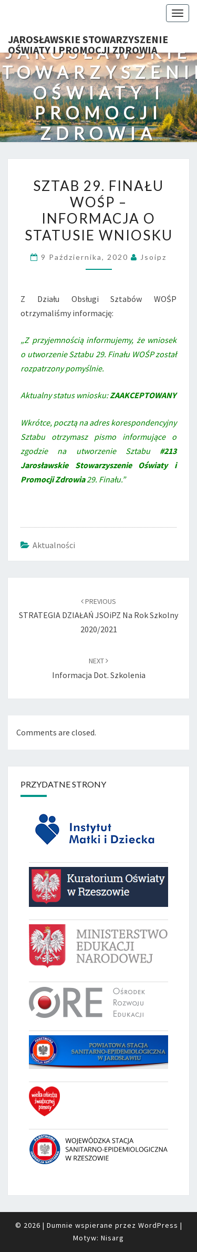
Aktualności (54, 545)
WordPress (158, 1225)
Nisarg (112, 1238)
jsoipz (153, 257)
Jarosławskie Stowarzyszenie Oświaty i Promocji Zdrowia (88, 43)
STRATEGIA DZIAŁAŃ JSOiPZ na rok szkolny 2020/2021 (98, 615)
